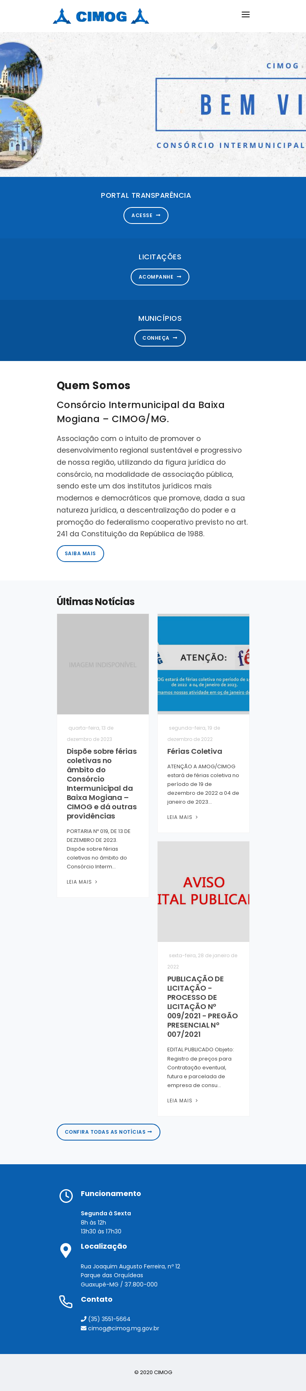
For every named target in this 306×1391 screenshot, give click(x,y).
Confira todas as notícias (108, 1131)
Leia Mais (83, 881)
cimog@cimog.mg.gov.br (120, 1328)
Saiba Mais (80, 553)
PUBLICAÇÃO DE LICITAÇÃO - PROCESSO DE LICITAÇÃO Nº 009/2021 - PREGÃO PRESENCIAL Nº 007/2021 (202, 1006)
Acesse (145, 215)
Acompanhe (160, 276)
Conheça (160, 337)
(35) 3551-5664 (106, 1319)
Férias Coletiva (195, 751)
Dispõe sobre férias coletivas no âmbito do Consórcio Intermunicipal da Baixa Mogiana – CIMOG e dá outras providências (102, 783)
